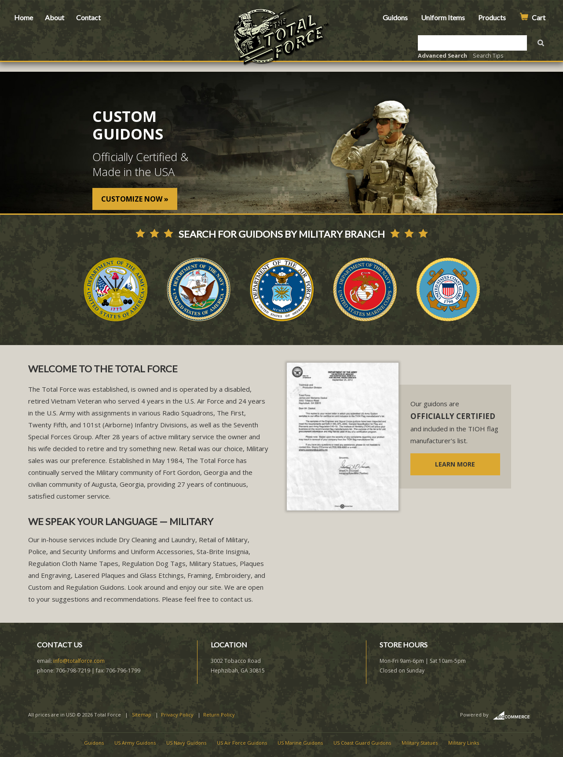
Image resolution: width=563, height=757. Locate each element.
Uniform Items (443, 17)
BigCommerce (514, 715)
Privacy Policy (177, 714)
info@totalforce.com (79, 661)
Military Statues (420, 742)
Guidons (395, 17)
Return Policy (219, 714)
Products (492, 17)
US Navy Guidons (186, 742)
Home (23, 17)
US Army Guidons (135, 742)
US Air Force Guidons (242, 742)
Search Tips (488, 55)
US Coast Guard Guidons (362, 742)
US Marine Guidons (300, 742)
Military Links (463, 742)
